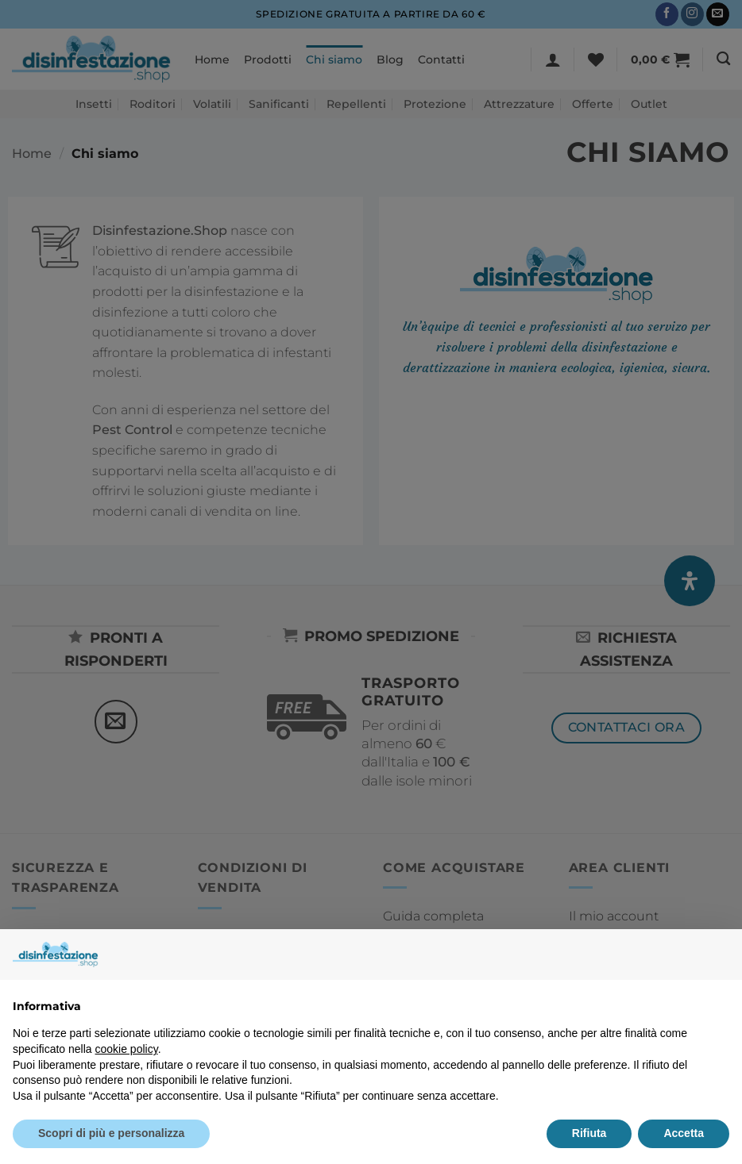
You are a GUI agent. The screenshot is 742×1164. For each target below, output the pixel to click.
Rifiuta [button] (589, 1133)
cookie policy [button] (126, 1049)
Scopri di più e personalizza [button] (111, 1133)
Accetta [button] (683, 1133)
